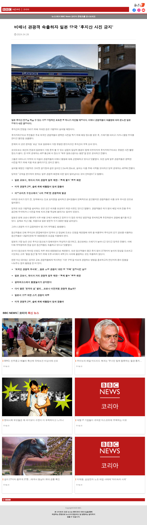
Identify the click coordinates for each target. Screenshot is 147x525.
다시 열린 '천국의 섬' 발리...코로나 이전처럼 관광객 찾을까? (45, 288)
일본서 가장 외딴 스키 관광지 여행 (32, 295)
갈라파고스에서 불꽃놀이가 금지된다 (33, 282)
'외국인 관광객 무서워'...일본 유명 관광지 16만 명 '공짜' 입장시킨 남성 (50, 269)
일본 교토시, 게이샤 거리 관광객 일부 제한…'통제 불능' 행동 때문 (48, 180)
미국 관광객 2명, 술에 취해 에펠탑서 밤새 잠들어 (39, 186)
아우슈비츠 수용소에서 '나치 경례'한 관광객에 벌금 (40, 193)
